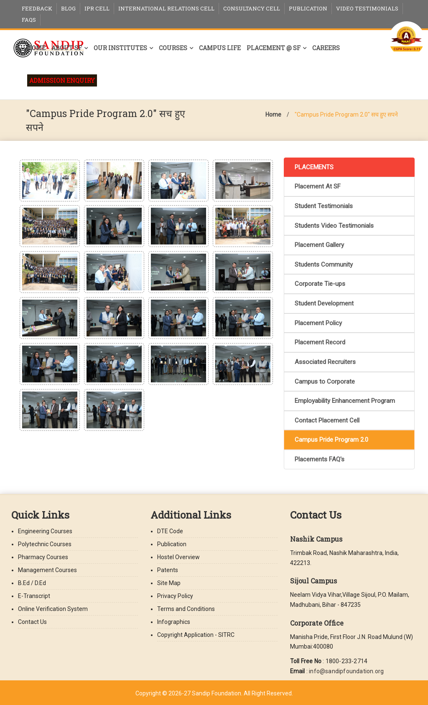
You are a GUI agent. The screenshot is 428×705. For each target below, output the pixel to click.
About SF (66, 48)
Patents (167, 570)
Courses (173, 48)
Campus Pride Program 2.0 (331, 439)
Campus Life (220, 48)
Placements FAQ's (319, 459)
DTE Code (170, 531)
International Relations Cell (166, 8)
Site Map (169, 583)
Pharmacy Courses (43, 557)
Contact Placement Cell (327, 420)
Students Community (324, 264)
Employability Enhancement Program (345, 401)
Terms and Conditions (186, 609)
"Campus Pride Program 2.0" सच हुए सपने (346, 114)
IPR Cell (97, 8)
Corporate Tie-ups (320, 284)
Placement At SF (318, 186)
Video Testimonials (367, 8)
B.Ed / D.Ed (32, 583)
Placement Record (320, 342)
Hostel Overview (178, 557)
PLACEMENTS (314, 167)
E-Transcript (34, 596)
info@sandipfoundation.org (346, 671)
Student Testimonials (324, 206)
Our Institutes (120, 48)
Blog (68, 8)
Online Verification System (53, 609)
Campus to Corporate (325, 381)
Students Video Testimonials (334, 225)
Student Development (324, 303)
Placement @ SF (274, 48)
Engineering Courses (45, 531)
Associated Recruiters (325, 362)
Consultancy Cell (251, 8)
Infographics (173, 621)
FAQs (29, 19)
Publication (308, 8)
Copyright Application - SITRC (195, 634)
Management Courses (47, 570)
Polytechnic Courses (44, 544)
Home (36, 48)
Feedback (37, 8)
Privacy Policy (175, 596)
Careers (326, 48)
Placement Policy (318, 323)
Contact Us (32, 621)
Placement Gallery (319, 245)
